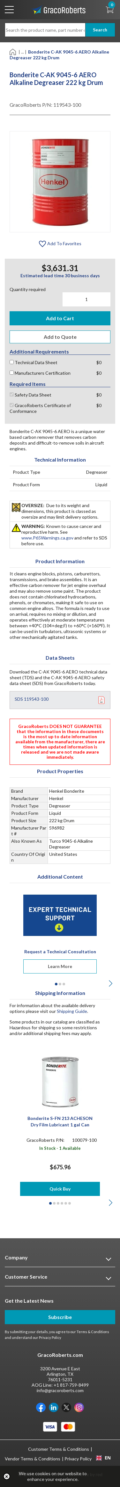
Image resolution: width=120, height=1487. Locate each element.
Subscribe (60, 1317)
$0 (98, 362)
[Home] (13, 51)
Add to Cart (60, 318)
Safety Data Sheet (30, 394)
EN (103, 1458)
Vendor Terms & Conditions (32, 1458)
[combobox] (103, 1458)
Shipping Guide (72, 1011)
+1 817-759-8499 (71, 1385)
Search (100, 29)
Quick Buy (60, 1188)
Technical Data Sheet (33, 362)
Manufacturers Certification (40, 373)
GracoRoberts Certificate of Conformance (40, 408)
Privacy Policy (50, 1337)
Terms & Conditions (93, 1332)
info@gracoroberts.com (60, 1390)
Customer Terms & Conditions (58, 1449)
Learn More (60, 966)
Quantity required (28, 289)
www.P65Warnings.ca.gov (47, 537)
